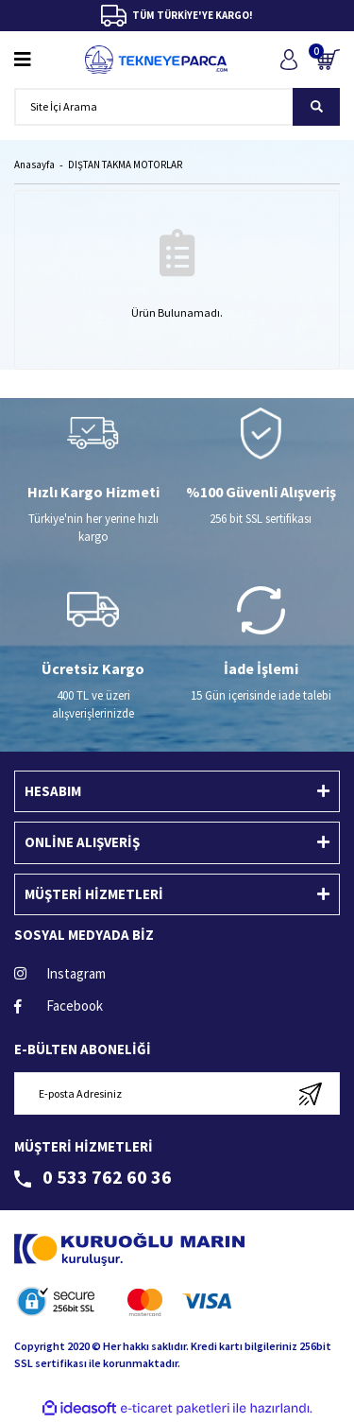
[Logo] (156, 59)
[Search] (177, 107)
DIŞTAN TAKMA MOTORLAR (125, 164)
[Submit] (310, 1093)
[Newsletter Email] (177, 1093)
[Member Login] (288, 59)
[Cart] (328, 59)
